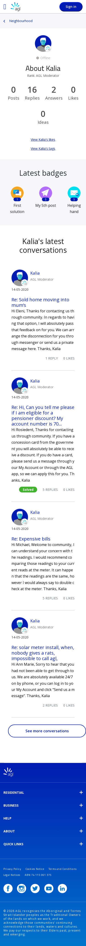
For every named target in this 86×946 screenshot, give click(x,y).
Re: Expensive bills (30, 539)
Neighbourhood (21, 21)
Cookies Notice (34, 869)
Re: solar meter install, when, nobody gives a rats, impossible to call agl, (42, 652)
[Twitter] (35, 888)
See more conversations (47, 730)
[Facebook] (8, 888)
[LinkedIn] (62, 888)
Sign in (71, 6)
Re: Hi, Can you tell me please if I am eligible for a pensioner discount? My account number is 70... (42, 415)
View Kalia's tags (43, 148)
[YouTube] (48, 888)
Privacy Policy (12, 869)
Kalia (35, 273)
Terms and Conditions (63, 869)
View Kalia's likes (43, 139)
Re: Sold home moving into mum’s (40, 302)
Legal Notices (11, 875)
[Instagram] (21, 888)
